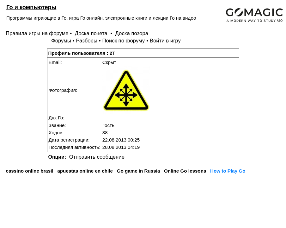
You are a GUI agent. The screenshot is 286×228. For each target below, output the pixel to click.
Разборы (86, 41)
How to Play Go (227, 171)
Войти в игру (165, 41)
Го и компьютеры (31, 7)
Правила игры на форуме (37, 33)
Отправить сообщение (97, 157)
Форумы (61, 41)
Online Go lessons (185, 171)
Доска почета (92, 33)
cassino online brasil (29, 171)
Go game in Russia (138, 171)
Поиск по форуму (123, 41)
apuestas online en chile (85, 171)
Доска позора (132, 33)
